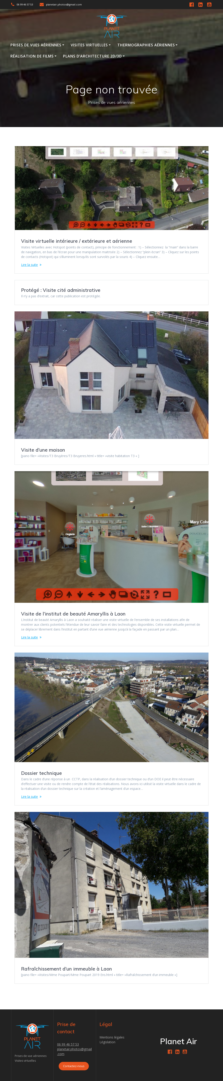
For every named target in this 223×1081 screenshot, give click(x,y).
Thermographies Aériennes (146, 45)
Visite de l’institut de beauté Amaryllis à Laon (73, 614)
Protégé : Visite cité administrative (60, 290)
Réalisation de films (32, 56)
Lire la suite (29, 265)
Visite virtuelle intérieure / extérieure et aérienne (76, 241)
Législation (107, 1042)
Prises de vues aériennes (35, 45)
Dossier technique (41, 773)
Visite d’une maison (43, 450)
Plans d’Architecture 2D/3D (92, 56)
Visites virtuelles (89, 45)
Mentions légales (111, 1037)
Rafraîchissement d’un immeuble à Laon (66, 969)
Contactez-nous (74, 1066)
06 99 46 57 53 (68, 1044)
